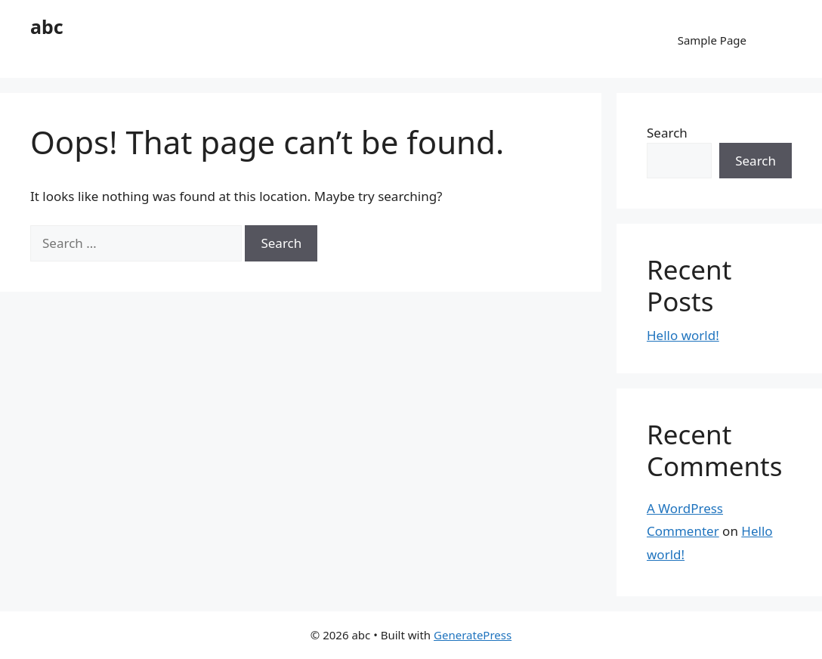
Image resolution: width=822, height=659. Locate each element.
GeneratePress (472, 634)
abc (46, 26)
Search (667, 132)
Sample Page (712, 40)
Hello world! (683, 335)
